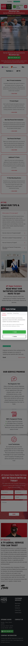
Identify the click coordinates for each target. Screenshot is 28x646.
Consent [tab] (4, 313)
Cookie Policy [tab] (9, 313)
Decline (14, 336)
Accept (14, 331)
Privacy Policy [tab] (16, 313)
